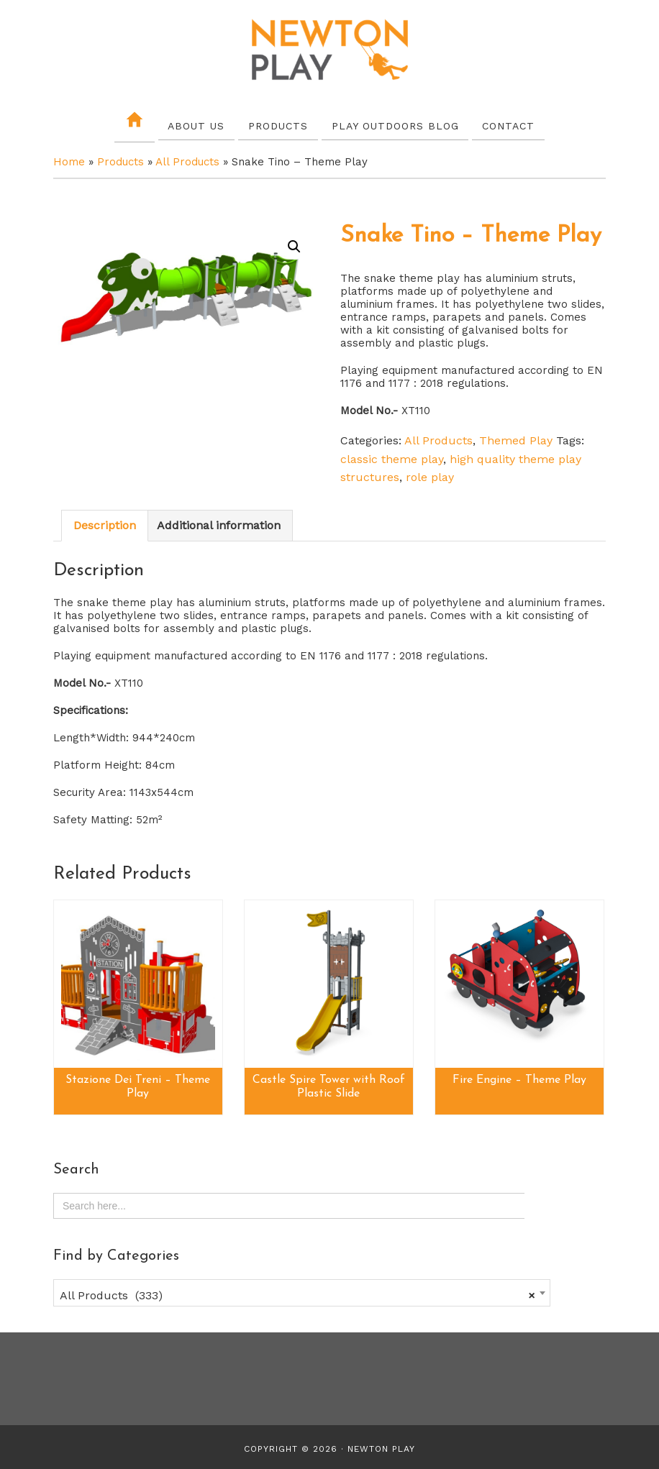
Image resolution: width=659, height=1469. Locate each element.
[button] (294, 244)
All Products (187, 159)
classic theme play (391, 456)
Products (120, 159)
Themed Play (516, 438)
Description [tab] (104, 523)
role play (430, 475)
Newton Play (329, 50)
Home (69, 159)
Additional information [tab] (219, 523)
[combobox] (301, 1290)
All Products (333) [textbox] (297, 1293)
